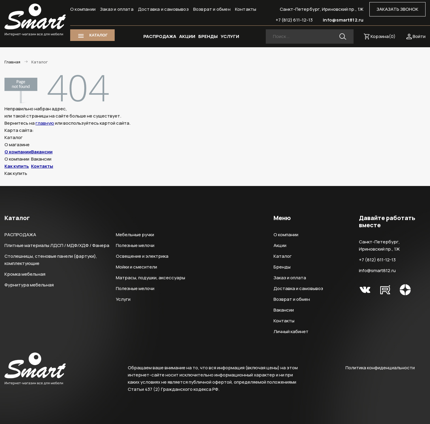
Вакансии (42, 152)
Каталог (283, 256)
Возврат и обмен (212, 9)
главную (45, 123)
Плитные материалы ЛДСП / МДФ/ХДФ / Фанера (56, 245)
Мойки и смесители (136, 267)
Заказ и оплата (116, 9)
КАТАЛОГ (98, 35)
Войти (419, 36)
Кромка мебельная (24, 274)
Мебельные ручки (135, 234)
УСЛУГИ (230, 36)
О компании (83, 9)
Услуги (123, 299)
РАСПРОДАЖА (159, 36)
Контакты (246, 9)
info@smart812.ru (343, 20)
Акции (280, 245)
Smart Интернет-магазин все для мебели (35, 20)
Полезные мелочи (135, 245)
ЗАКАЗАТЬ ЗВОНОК (397, 9)
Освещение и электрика (142, 256)
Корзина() (383, 36)
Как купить (16, 166)
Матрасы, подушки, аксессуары (150, 277)
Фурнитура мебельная (29, 285)
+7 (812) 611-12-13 (294, 20)
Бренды (282, 267)
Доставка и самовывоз (163, 9)
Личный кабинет (291, 331)
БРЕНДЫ (208, 36)
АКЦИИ (187, 36)
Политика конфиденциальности (380, 367)
